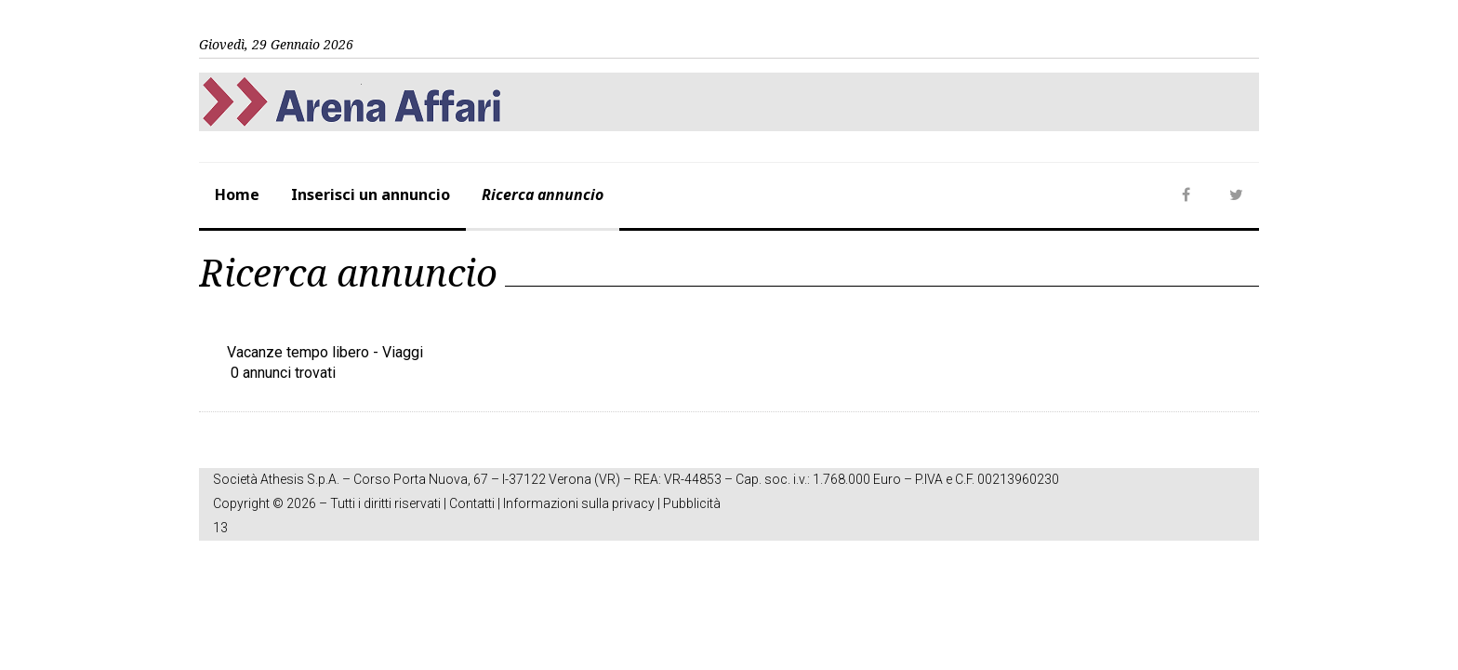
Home (237, 194)
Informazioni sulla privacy (579, 503)
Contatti (472, 503)
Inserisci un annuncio (370, 194)
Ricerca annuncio (542, 194)
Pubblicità (692, 503)
